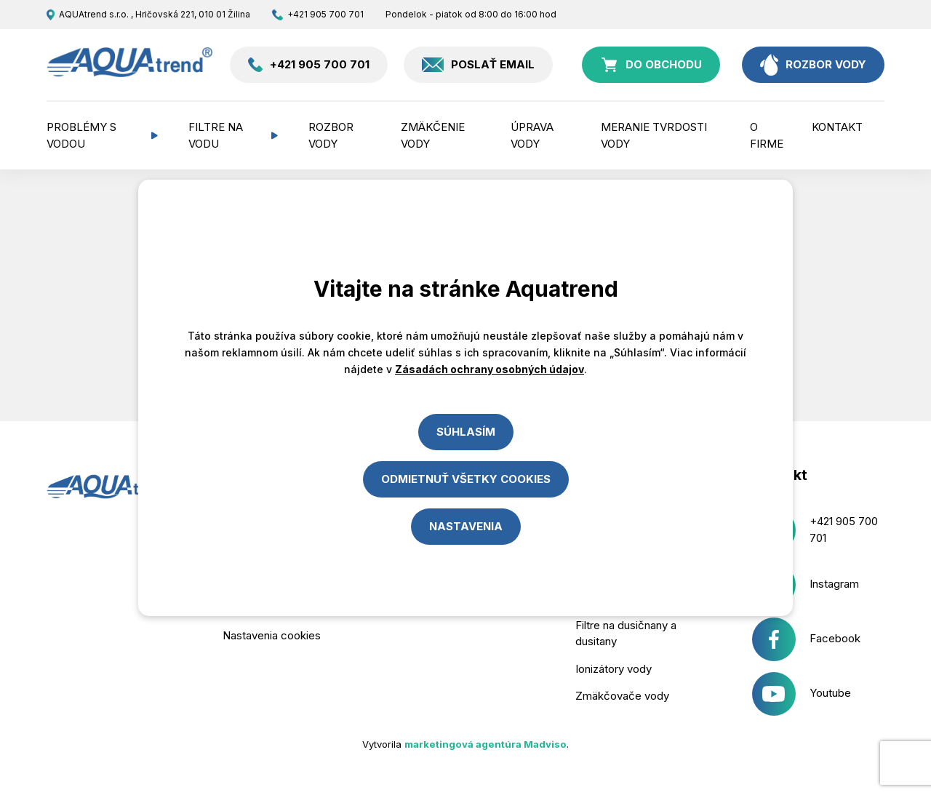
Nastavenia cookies (272, 635)
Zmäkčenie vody (433, 135)
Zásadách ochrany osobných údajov (489, 369)
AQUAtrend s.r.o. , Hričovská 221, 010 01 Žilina (148, 14)
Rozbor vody (330, 135)
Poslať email (478, 64)
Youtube (802, 694)
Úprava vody (532, 135)
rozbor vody (813, 65)
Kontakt (837, 127)
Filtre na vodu (215, 135)
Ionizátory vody (613, 669)
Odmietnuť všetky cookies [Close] (466, 479)
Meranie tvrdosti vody (654, 135)
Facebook (806, 639)
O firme (766, 135)
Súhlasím (465, 432)
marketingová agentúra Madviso (485, 744)
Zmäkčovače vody (622, 696)
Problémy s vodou (81, 135)
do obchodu (651, 64)
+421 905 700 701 (317, 14)
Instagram (806, 585)
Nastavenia (466, 526)
